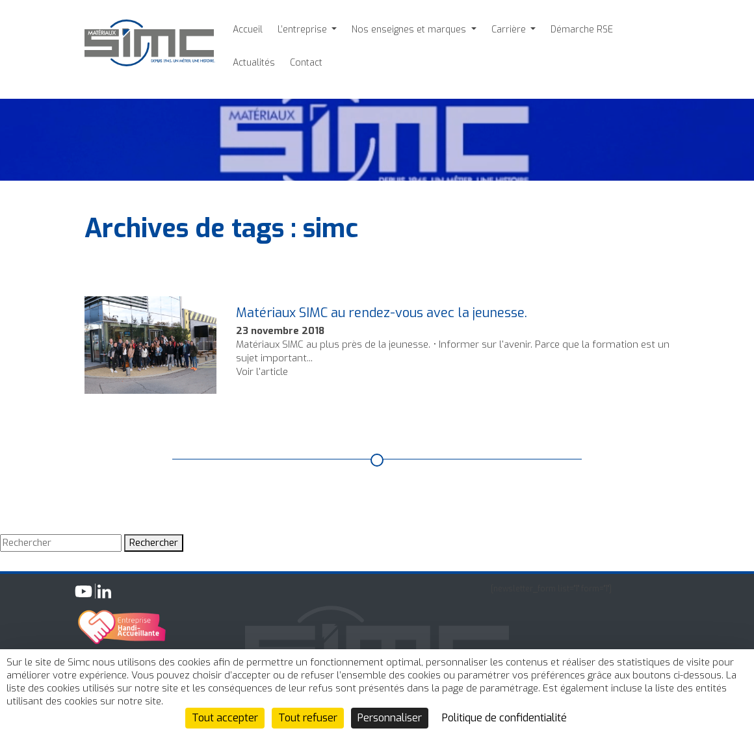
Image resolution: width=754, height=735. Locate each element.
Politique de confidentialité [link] (504, 718)
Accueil (248, 29)
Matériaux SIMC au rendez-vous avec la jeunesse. (381, 313)
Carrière (509, 29)
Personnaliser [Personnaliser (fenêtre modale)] (390, 718)
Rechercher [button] (153, 542)
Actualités (254, 63)
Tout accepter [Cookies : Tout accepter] (225, 718)
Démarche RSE (582, 29)
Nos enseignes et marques (410, 29)
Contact (306, 63)
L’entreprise (304, 29)
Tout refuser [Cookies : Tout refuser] (307, 718)
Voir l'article (262, 371)
